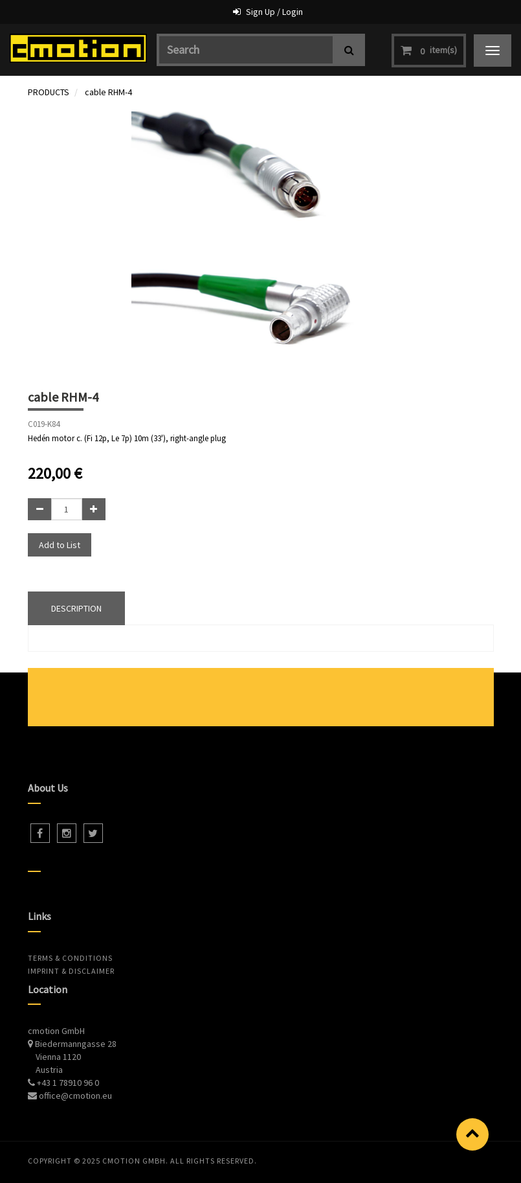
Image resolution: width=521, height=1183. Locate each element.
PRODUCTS (48, 92)
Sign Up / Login (274, 11)
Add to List (59, 545)
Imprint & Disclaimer (71, 971)
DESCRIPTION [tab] (76, 608)
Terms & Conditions (70, 958)
